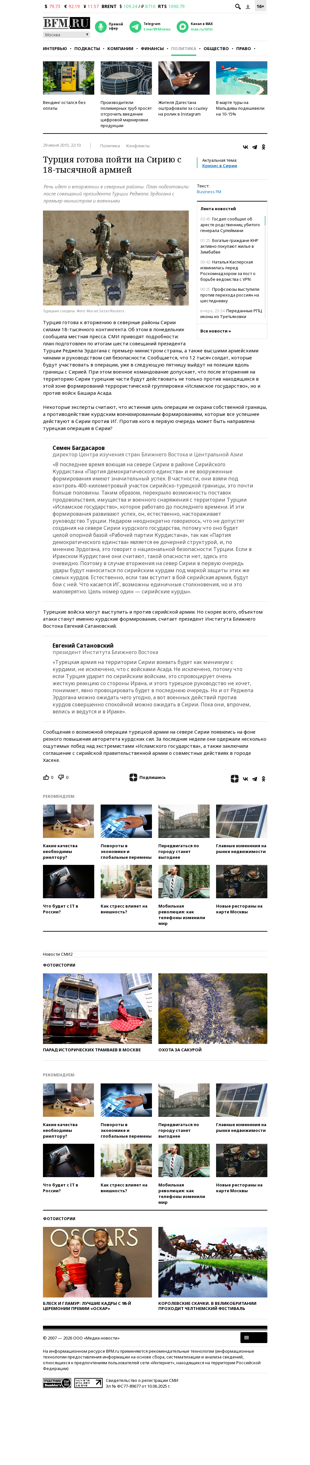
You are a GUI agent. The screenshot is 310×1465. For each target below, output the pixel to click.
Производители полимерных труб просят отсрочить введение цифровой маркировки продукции (126, 113)
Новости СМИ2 (57, 954)
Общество (216, 48)
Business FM (209, 191)
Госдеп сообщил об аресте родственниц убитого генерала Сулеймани (230, 224)
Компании (120, 48)
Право (243, 48)
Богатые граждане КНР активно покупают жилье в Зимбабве (229, 246)
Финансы (152, 48)
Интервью (55, 48)
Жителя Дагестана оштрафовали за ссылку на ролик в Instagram (183, 108)
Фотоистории (59, 965)
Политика (183, 48)
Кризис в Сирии (219, 165)
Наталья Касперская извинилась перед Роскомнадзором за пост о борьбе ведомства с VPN (228, 270)
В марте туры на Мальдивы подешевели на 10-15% (240, 108)
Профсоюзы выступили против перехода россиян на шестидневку (229, 295)
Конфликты (138, 145)
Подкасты (87, 48)
